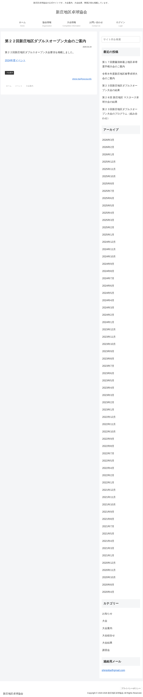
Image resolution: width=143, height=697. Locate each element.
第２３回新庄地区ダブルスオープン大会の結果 (119, 87)
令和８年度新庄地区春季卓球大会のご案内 (119, 76)
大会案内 (9, 73)
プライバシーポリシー (130, 688)
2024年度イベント (15, 60)
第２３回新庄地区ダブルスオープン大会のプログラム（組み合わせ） (119, 114)
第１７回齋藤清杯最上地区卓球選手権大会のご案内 (119, 64)
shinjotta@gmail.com (113, 670)
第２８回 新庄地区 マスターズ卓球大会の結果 (120, 99)
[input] (121, 39)
